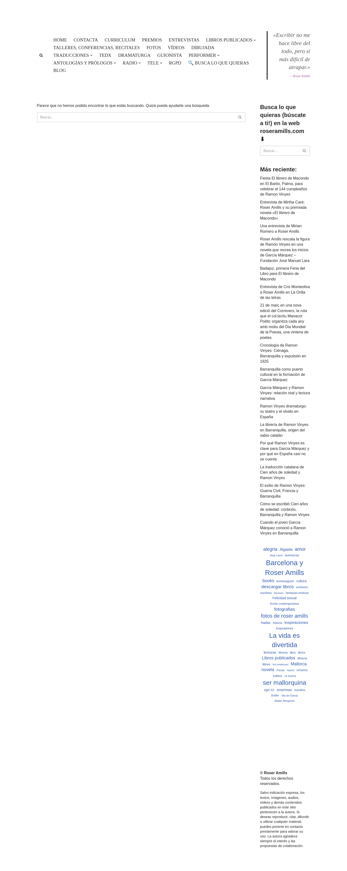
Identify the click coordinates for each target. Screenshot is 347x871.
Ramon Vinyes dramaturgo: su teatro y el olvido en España (283, 411)
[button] (254, 40)
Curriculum (120, 39)
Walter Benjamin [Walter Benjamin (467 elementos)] (284, 700)
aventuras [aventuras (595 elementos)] (292, 555)
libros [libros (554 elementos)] (302, 652)
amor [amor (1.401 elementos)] (300, 549)
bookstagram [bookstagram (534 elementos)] (285, 581)
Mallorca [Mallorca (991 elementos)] (298, 664)
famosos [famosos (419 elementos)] (278, 593)
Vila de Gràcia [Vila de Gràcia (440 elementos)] (289, 695)
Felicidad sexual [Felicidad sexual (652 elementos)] (284, 598)
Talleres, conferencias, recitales (96, 47)
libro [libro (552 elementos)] (293, 652)
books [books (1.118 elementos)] (268, 580)
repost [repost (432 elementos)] (290, 670)
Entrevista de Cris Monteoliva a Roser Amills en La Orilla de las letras (285, 292)
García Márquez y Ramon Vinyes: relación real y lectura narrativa (285, 393)
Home (60, 39)
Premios (152, 39)
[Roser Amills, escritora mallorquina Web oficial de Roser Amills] (174, 11)
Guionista (169, 55)
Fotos (154, 47)
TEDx (105, 55)
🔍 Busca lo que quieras (218, 62)
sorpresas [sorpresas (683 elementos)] (284, 690)
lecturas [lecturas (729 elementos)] (270, 652)
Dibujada (202, 47)
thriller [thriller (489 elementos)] (275, 695)
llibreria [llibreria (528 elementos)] (302, 658)
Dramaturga (134, 55)
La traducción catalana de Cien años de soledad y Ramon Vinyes (282, 472)
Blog (59, 70)
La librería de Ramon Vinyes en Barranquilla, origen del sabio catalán (284, 430)
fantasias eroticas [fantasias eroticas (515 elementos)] (297, 593)
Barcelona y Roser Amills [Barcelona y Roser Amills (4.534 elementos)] (284, 567)
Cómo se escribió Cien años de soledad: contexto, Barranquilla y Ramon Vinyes (284, 509)
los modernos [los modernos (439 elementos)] (280, 664)
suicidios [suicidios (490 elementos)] (299, 690)
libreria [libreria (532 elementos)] (283, 652)
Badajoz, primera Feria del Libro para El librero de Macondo (282, 273)
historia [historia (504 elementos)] (277, 623)
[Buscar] (41, 55)
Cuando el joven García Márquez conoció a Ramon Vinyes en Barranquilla (283, 527)
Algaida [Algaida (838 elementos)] (286, 549)
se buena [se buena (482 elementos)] (290, 675)
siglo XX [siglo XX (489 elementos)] (269, 690)
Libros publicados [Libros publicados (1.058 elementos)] (278, 658)
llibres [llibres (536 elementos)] (266, 664)
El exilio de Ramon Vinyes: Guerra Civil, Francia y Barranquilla (283, 490)
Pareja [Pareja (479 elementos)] (280, 670)
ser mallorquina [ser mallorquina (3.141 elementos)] (284, 682)
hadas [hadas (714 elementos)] (266, 623)
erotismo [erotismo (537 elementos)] (302, 587)
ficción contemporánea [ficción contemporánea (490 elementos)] (284, 603)
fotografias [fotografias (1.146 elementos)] (284, 609)
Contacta (86, 39)
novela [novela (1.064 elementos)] (267, 669)
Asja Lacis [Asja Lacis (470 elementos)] (276, 555)
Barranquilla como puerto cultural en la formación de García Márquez (282, 374)
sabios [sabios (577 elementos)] (277, 676)
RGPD (175, 62)
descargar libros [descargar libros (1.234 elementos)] (277, 586)
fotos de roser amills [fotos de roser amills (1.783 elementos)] (284, 616)
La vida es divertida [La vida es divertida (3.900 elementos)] (284, 640)
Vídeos (176, 47)
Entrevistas (184, 39)
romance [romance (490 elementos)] (301, 670)
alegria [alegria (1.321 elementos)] (270, 549)
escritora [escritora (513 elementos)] (266, 593)
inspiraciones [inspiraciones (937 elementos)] (296, 622)
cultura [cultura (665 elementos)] (301, 581)
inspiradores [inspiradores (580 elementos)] (284, 628)
